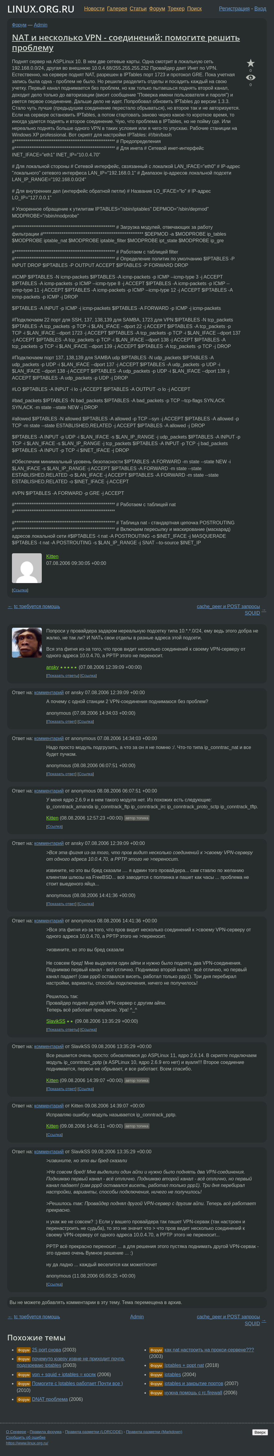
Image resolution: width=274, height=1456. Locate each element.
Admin (40, 24)
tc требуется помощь (37, 606)
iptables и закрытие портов (193, 1383)
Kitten (52, 556)
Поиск (194, 9)
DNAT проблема (50, 1399)
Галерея (117, 9)
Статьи (138, 9)
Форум (157, 9)
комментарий (49, 692)
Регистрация (234, 9)
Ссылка (20, 590)
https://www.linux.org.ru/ (27, 1443)
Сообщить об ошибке (26, 1437)
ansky (52, 667)
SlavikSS (55, 1021)
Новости (94, 9)
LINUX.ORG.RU (41, 8)
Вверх (260, 1432)
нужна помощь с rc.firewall (193, 1392)
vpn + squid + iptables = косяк (64, 1374)
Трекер (176, 9)
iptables (172, 1374)
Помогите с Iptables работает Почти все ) (77, 1383)
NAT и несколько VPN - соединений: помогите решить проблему (126, 42)
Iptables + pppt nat (184, 1365)
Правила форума (46, 1431)
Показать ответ (61, 721)
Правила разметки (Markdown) (154, 1431)
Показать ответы (62, 675)
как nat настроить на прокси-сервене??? (209, 1349)
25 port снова (46, 1349)
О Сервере (16, 1431)
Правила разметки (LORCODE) (94, 1431)
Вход (260, 9)
